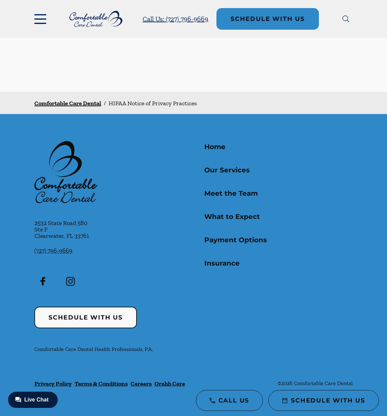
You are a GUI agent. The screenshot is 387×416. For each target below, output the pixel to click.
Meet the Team (231, 193)
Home (215, 147)
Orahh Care (169, 383)
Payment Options (235, 240)
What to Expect (232, 217)
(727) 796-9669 (53, 250)
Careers (141, 383)
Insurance (222, 263)
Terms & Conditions (101, 383)
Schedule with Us (268, 19)
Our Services (227, 170)
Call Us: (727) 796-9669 (175, 19)
